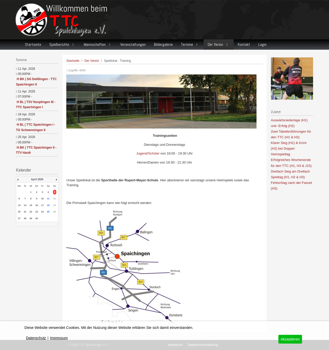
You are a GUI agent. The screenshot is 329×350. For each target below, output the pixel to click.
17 (42, 205)
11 (48, 198)
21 (25, 211)
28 (25, 218)
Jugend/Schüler (147, 153)
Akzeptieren (290, 339)
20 (19, 211)
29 (31, 218)
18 (48, 205)
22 (31, 211)
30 (36, 218)
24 (42, 211)
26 (54, 211)
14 (25, 205)
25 (48, 211)
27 (19, 218)
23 (36, 211)
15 (31, 205)
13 (19, 205)
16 (36, 205)
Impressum (59, 338)
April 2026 (37, 179)
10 (42, 198)
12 (54, 198)
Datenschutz (36, 338)
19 (54, 205)
